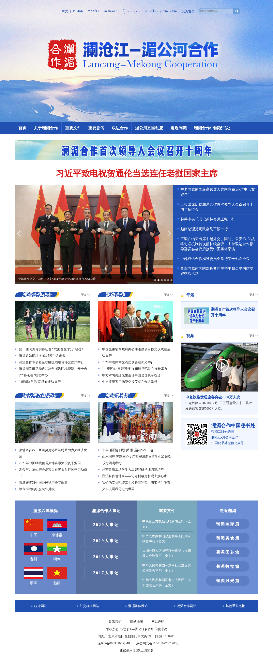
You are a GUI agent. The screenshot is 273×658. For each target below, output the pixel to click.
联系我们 (115, 621)
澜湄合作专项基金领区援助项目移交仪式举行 (51, 362)
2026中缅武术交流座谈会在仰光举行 (128, 362)
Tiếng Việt (170, 11)
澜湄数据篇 (228, 566)
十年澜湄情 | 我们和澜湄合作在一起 (127, 450)
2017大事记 (106, 573)
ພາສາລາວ (111, 11)
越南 (57, 576)
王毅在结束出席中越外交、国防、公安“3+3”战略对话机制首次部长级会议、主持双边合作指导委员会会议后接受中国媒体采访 (217, 244)
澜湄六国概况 (45, 510)
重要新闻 (96, 128)
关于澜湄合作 (46, 128)
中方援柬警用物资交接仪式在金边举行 (129, 381)
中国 (33, 528)
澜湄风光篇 (228, 580)
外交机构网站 (89, 606)
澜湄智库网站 (186, 606)
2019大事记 (106, 540)
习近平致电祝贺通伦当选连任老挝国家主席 (136, 173)
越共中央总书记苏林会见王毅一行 (207, 219)
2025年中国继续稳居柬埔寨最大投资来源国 (50, 463)
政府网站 (40, 606)
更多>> (85, 294)
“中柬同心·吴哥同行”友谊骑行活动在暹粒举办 (134, 368)
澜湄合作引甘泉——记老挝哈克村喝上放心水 (134, 476)
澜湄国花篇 (228, 552)
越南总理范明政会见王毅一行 (204, 229)
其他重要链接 (235, 606)
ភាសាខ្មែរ (93, 11)
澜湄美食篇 (228, 538)
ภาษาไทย (151, 11)
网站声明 (157, 621)
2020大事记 (106, 524)
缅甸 (57, 552)
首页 (22, 128)
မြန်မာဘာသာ (131, 11)
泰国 (33, 576)
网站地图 (137, 621)
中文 (65, 11)
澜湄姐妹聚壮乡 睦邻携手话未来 (42, 355)
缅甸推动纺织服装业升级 (37, 489)
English (78, 11)
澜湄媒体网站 (138, 606)
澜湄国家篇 (228, 524)
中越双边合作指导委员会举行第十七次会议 (215, 259)
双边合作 (120, 128)
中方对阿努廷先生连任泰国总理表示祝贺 (131, 375)
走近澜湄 (178, 128)
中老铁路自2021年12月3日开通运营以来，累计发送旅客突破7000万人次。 (219, 402)
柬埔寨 (57, 528)
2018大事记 (106, 556)
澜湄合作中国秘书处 (212, 128)
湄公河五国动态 (149, 128)
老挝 (33, 552)
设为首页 (188, 11)
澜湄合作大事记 (106, 510)
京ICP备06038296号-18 (114, 643)
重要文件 (73, 128)
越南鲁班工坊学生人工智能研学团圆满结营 (133, 469)
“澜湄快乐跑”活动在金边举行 (40, 381)
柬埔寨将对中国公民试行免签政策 (43, 482)
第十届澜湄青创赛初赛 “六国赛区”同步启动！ (51, 349)
